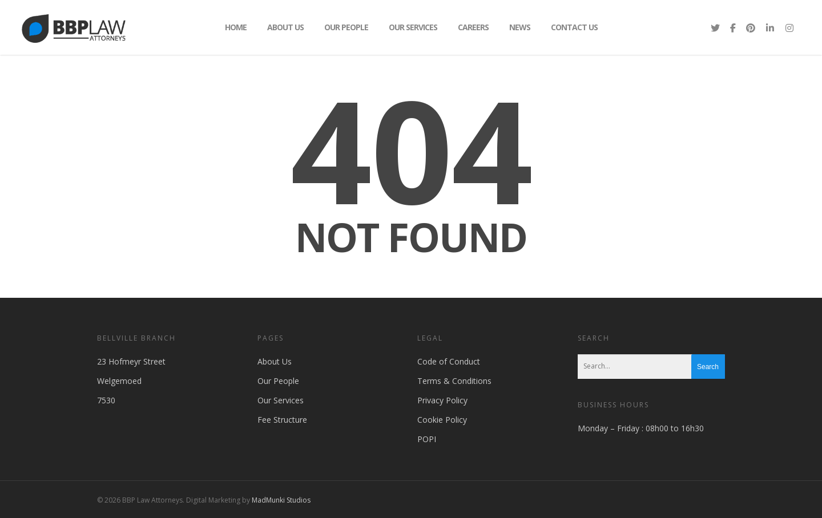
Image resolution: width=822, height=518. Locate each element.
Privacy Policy (442, 400)
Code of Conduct (448, 361)
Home (236, 27)
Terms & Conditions (454, 380)
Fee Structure (282, 419)
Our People (346, 27)
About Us (285, 27)
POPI (426, 439)
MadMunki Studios (281, 500)
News (519, 27)
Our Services (413, 27)
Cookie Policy (442, 419)
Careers (473, 27)
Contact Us (574, 27)
